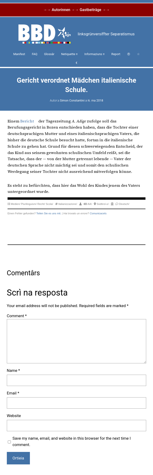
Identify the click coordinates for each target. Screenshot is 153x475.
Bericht (27, 121)
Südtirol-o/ (103, 204)
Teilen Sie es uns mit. (48, 213)
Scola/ (49, 204)
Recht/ (41, 204)
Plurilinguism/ (29, 204)
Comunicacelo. (98, 213)
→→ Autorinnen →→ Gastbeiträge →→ (76, 10)
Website (14, 415)
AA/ (90, 204)
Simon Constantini (72, 100)
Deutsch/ (124, 204)
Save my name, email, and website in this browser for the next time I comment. (71, 441)
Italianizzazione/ (67, 204)
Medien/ (15, 204)
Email (13, 393)
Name (13, 370)
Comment (17, 315)
